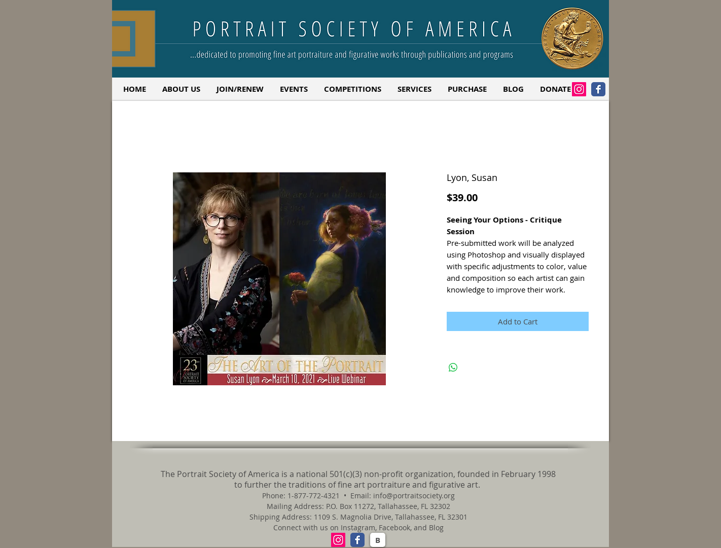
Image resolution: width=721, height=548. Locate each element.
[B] (377, 540)
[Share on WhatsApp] (453, 367)
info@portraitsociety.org (414, 495)
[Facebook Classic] (598, 89)
